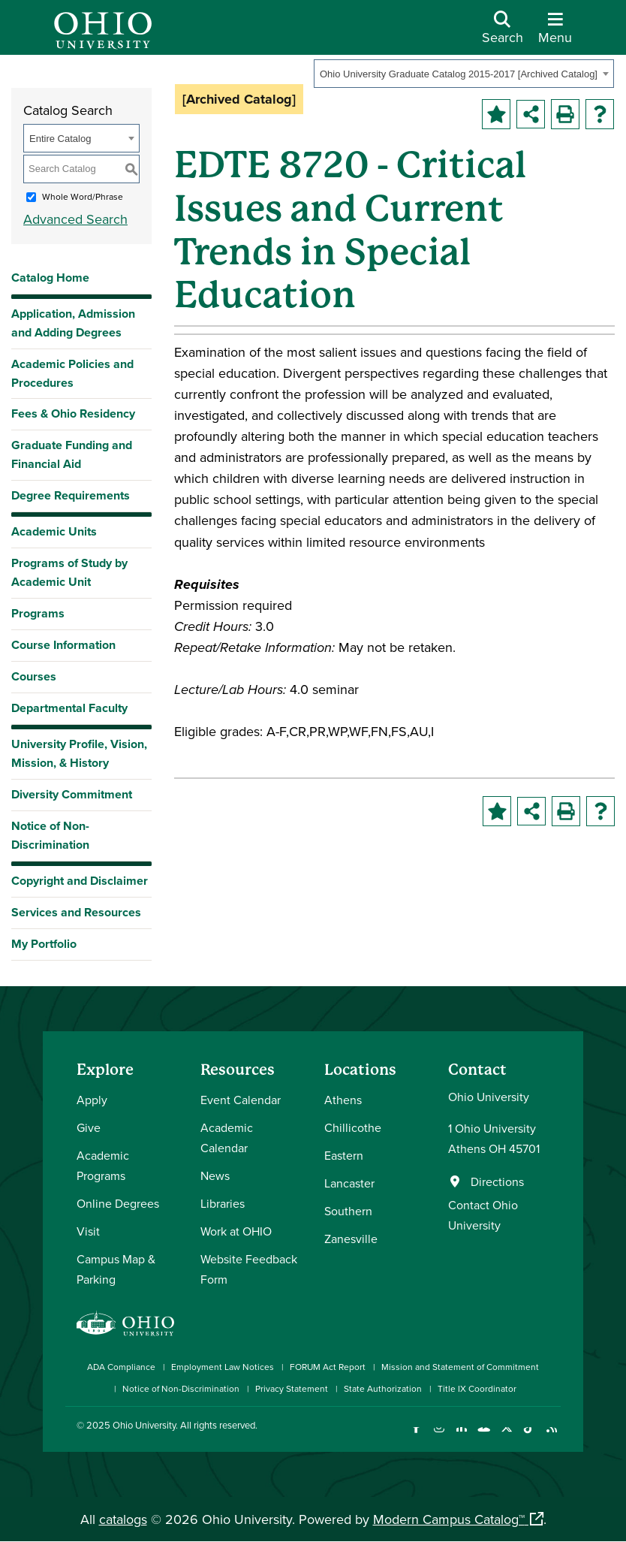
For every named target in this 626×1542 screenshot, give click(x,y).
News (215, 1175)
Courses (33, 676)
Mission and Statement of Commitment (460, 1366)
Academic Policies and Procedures (72, 373)
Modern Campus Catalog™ (449, 1519)
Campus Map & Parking (116, 1269)
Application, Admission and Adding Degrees (73, 323)
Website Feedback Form (248, 1269)
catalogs (123, 1519)
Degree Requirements (70, 495)
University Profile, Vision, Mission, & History (79, 753)
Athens (343, 1099)
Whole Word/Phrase (82, 196)
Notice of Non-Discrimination (50, 835)
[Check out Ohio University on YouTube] (483, 1436)
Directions (497, 1181)
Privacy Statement (291, 1388)
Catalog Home (50, 277)
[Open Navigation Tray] (555, 33)
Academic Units (54, 531)
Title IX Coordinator (477, 1388)
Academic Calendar (226, 1137)
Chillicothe (352, 1127)
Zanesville (351, 1238)
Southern (348, 1211)
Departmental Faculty (69, 708)
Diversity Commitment (71, 794)
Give (89, 1127)
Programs (38, 613)
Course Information (63, 644)
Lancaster (349, 1183)
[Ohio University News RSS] (551, 1436)
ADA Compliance (121, 1366)
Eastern (343, 1155)
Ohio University (144, 1425)
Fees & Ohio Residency (73, 413)
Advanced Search (75, 219)
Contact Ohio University (483, 1214)
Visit (88, 1231)
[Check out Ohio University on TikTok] (528, 1436)
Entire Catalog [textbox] (60, 138)
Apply (92, 1099)
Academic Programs (103, 1165)
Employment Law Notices (222, 1366)
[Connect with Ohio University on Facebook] (416, 1436)
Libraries (222, 1203)
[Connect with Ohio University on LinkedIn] (461, 1436)
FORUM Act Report (328, 1366)
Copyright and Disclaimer (79, 880)
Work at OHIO (236, 1231)
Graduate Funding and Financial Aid (71, 454)
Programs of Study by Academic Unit (69, 572)
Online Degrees (118, 1203)
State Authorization (383, 1388)
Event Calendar (240, 1099)
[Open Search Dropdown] (502, 33)
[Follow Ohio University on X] (506, 1436)
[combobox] (464, 73)
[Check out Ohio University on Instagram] (438, 1436)
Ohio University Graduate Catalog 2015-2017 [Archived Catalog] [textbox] (458, 74)
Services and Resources (76, 912)
